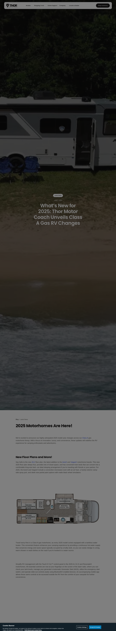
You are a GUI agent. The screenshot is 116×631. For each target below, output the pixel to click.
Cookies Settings (82, 629)
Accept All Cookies (95, 629)
